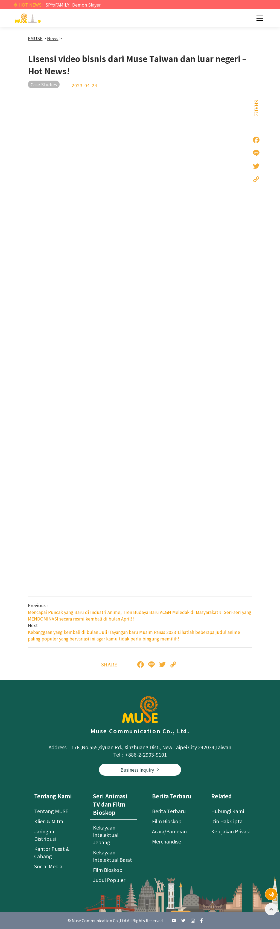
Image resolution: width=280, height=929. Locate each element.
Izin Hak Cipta (227, 821)
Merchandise (166, 841)
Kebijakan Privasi (230, 831)
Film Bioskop (107, 869)
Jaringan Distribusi (45, 835)
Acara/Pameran (169, 831)
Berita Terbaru (169, 811)
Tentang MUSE (51, 811)
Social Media (48, 866)
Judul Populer (109, 879)
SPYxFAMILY (57, 4)
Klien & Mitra (48, 821)
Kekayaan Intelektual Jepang (105, 835)
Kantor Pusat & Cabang (51, 852)
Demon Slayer (86, 4)
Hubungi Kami (227, 811)
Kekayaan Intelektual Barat (112, 856)
